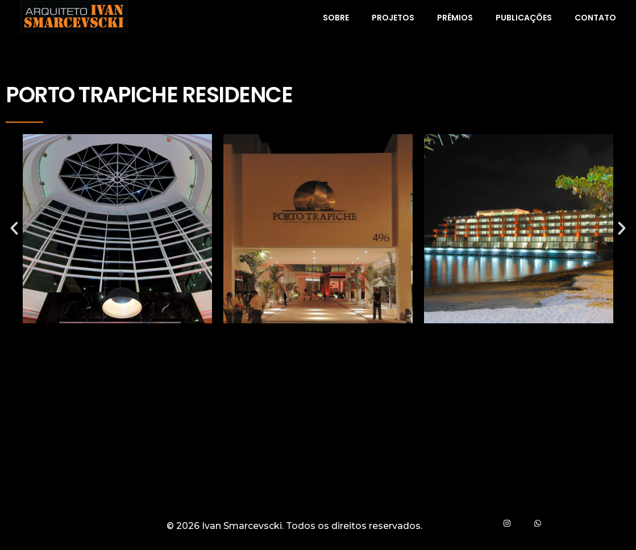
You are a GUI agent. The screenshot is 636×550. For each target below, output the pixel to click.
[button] (14, 228)
